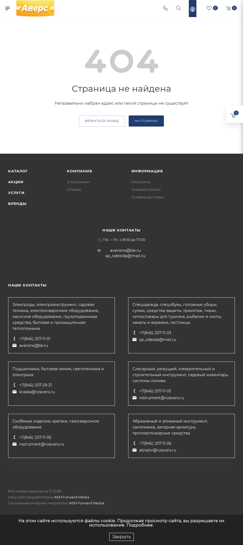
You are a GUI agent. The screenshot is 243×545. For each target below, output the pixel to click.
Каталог (18, 171)
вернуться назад (102, 121)
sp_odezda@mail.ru (125, 255)
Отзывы (74, 189)
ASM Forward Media (71, 497)
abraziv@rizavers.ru (157, 450)
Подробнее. (140, 525)
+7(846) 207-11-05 (155, 391)
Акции (16, 182)
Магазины (140, 182)
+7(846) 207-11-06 (155, 443)
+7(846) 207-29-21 (35, 385)
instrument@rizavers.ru (161, 397)
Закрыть (121, 536)
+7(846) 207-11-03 (155, 332)
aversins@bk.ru (125, 250)
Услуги (16, 193)
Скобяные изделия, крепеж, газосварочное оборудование (55, 424)
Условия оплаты (146, 189)
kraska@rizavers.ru (37, 391)
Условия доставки (147, 197)
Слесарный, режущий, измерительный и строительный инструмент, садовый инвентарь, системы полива (180, 374)
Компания (79, 171)
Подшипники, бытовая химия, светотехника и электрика (58, 371)
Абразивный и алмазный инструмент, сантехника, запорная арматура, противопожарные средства (170, 427)
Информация (147, 171)
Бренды (17, 203)
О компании (78, 182)
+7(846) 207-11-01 (34, 338)
